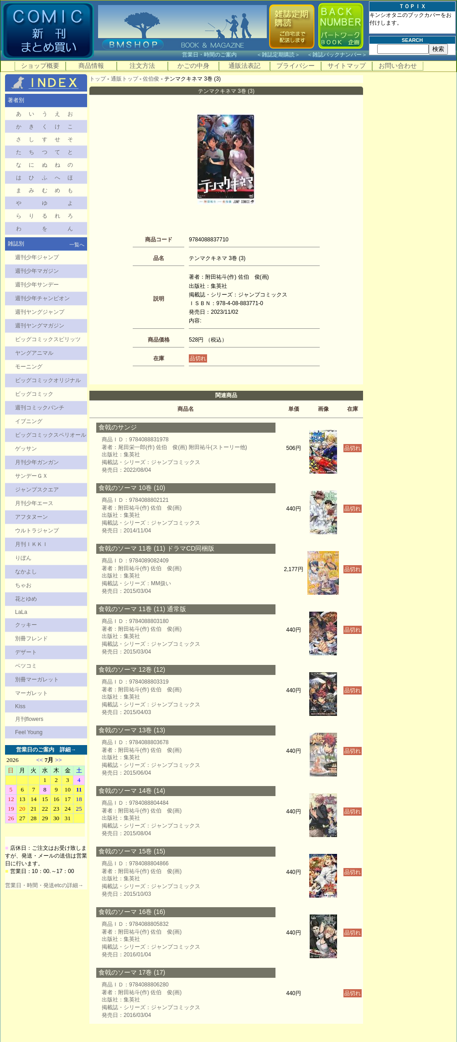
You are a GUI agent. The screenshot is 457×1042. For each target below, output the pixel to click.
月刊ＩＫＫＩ (31, 544)
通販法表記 (244, 65)
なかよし (26, 571)
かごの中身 (193, 65)
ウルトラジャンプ (37, 530)
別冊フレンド (31, 638)
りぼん (23, 558)
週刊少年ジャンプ (37, 257)
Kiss (20, 706)
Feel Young (28, 732)
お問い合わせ (398, 65)
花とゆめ (26, 599)
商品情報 (91, 65)
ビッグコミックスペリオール (50, 435)
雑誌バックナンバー (337, 54)
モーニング (28, 366)
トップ (97, 79)
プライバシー (295, 65)
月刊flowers (29, 719)
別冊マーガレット (37, 679)
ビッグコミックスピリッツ (48, 339)
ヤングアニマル (34, 353)
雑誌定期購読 (278, 54)
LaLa (21, 612)
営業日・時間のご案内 (218, 54)
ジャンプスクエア (37, 489)
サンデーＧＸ (31, 476)
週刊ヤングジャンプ (39, 312)
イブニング (28, 421)
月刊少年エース (34, 503)
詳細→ (68, 749)
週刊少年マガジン (37, 271)
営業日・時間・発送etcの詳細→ (44, 885)
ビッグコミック (34, 394)
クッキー (26, 625)
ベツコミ (26, 666)
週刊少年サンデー (37, 284)
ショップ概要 (40, 65)
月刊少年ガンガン (37, 462)
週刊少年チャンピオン (42, 298)
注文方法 (142, 65)
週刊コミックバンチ (39, 407)
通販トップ (124, 79)
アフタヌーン (31, 517)
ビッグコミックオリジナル (48, 380)
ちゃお (23, 585)
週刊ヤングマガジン (39, 325)
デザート (26, 652)
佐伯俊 (151, 79)
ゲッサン (26, 448)
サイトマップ (346, 65)
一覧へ (76, 244)
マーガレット (31, 693)
